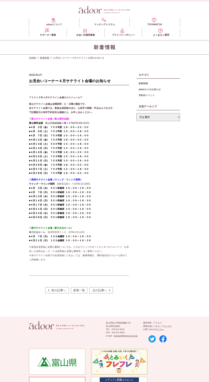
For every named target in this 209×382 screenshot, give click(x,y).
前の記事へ (58, 290)
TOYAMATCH (154, 22)
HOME (32, 58)
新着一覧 (79, 290)
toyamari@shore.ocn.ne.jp (126, 336)
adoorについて (54, 22)
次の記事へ (99, 290)
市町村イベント (147, 95)
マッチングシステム (104, 22)
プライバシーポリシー (123, 32)
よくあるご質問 (161, 32)
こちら (169, 326)
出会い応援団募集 (85, 32)
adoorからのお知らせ (150, 89)
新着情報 (44, 58)
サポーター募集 (48, 32)
